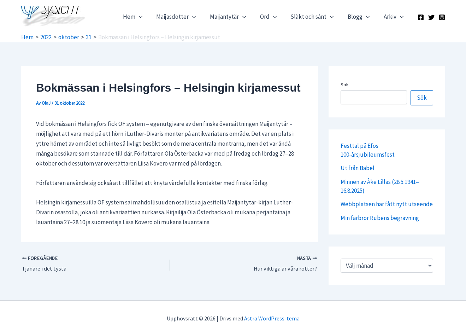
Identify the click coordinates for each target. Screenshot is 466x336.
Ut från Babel (357, 168)
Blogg (361, 16)
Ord (275, 16)
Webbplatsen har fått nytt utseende (387, 204)
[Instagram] (442, 17)
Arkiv (394, 16)
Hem (145, 16)
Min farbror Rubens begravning (380, 218)
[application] (151, 16)
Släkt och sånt (316, 16)
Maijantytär (237, 16)
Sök (345, 84)
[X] (431, 17)
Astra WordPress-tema (272, 318)
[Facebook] (421, 17)
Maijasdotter (186, 16)
